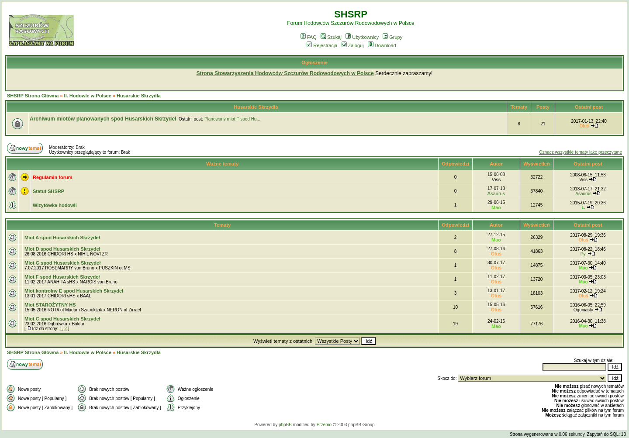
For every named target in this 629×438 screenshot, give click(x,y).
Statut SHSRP (48, 191)
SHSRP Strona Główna (33, 95)
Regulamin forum (52, 177)
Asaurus (496, 193)
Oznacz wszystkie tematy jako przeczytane (580, 152)
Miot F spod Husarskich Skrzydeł (62, 276)
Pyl (584, 254)
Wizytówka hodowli (55, 205)
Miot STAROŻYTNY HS (50, 304)
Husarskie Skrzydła (139, 95)
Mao (496, 207)
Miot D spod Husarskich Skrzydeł (62, 249)
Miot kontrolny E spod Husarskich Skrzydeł (73, 290)
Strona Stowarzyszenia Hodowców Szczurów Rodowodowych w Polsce (285, 73)
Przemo (324, 424)
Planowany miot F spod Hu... (232, 119)
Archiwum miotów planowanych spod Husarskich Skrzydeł (103, 119)
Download (382, 45)
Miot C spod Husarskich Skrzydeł (62, 318)
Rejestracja (322, 45)
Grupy (392, 37)
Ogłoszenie (314, 62)
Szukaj (331, 37)
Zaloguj (353, 45)
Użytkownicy (362, 37)
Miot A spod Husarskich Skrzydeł (62, 237)
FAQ (309, 37)
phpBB (285, 424)
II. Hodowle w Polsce (87, 95)
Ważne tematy (222, 163)
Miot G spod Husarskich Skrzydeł (62, 263)
